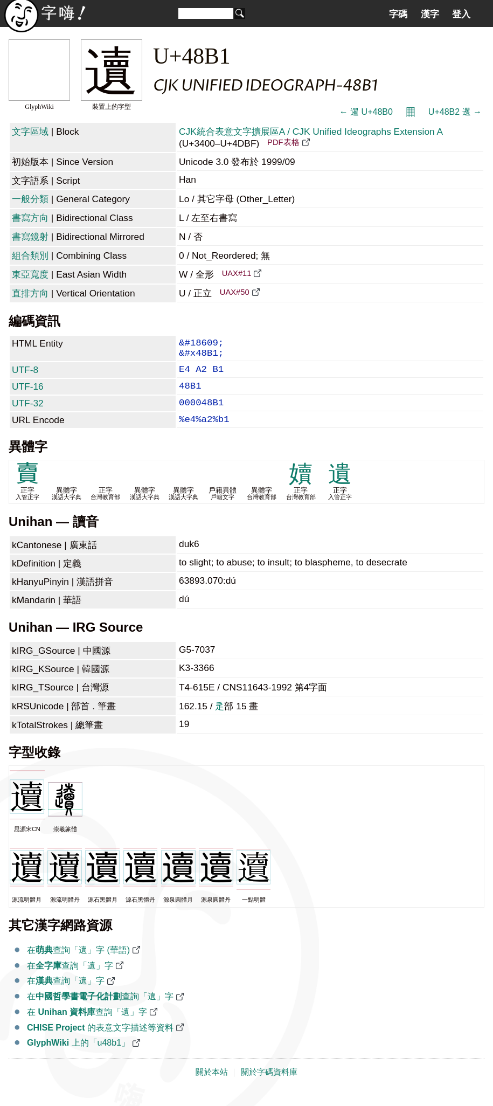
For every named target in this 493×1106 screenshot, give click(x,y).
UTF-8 (25, 375)
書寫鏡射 (30, 236)
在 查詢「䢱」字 (87, 1026)
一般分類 (30, 198)
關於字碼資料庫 (269, 1086)
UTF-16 (28, 394)
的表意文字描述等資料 (100, 1041)
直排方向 (30, 293)
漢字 (430, 14)
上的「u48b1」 (78, 1056)
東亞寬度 (30, 274)
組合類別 (30, 255)
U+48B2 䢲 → (455, 111)
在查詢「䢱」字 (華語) (78, 964)
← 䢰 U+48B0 (366, 111)
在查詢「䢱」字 (70, 979)
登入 (461, 14)
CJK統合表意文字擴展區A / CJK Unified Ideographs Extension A (310, 131)
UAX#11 (237, 273)
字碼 (398, 14)
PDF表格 (283, 142)
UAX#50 (234, 292)
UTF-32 (28, 412)
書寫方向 (30, 217)
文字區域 (30, 131)
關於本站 (212, 1086)
